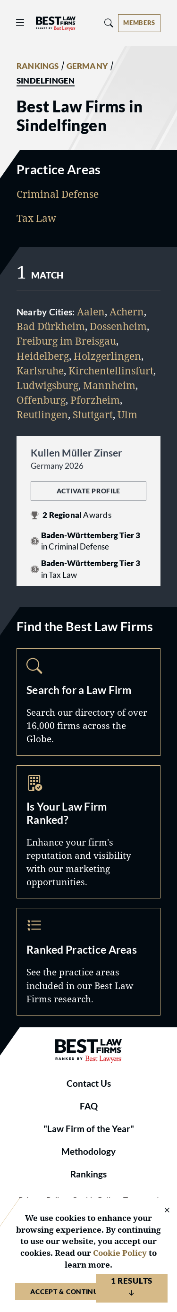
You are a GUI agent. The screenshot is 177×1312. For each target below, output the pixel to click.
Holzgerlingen (107, 356)
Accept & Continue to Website (88, 1291)
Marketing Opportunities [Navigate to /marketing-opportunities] (88, 832)
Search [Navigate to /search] (88, 702)
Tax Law (36, 218)
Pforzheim (95, 399)
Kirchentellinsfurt (110, 370)
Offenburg (41, 399)
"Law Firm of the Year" (88, 1129)
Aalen (91, 311)
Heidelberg (43, 356)
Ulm (127, 414)
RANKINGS (38, 66)
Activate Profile (88, 491)
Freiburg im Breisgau (66, 340)
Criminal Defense (58, 194)
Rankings (88, 1174)
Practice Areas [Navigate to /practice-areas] (88, 961)
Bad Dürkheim (51, 326)
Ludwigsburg (47, 385)
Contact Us (89, 1083)
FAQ (89, 1106)
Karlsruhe (40, 370)
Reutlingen (42, 414)
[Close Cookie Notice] (161, 1210)
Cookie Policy (120, 1252)
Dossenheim (118, 326)
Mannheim (109, 385)
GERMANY (87, 66)
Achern (127, 311)
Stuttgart (93, 414)
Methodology (88, 1151)
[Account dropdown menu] (139, 23)
